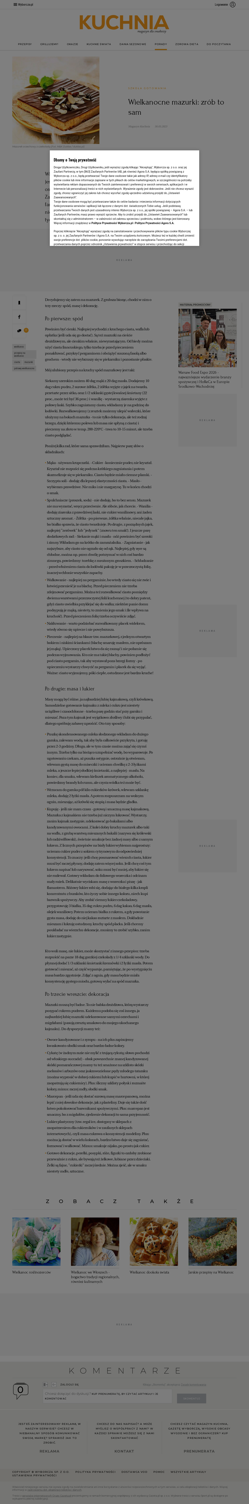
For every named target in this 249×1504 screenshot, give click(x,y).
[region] (124, 197)
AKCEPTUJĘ (182, 238)
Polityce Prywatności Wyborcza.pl (112, 223)
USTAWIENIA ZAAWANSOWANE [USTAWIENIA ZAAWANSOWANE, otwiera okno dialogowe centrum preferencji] (79, 238)
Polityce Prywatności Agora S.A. (154, 223)
